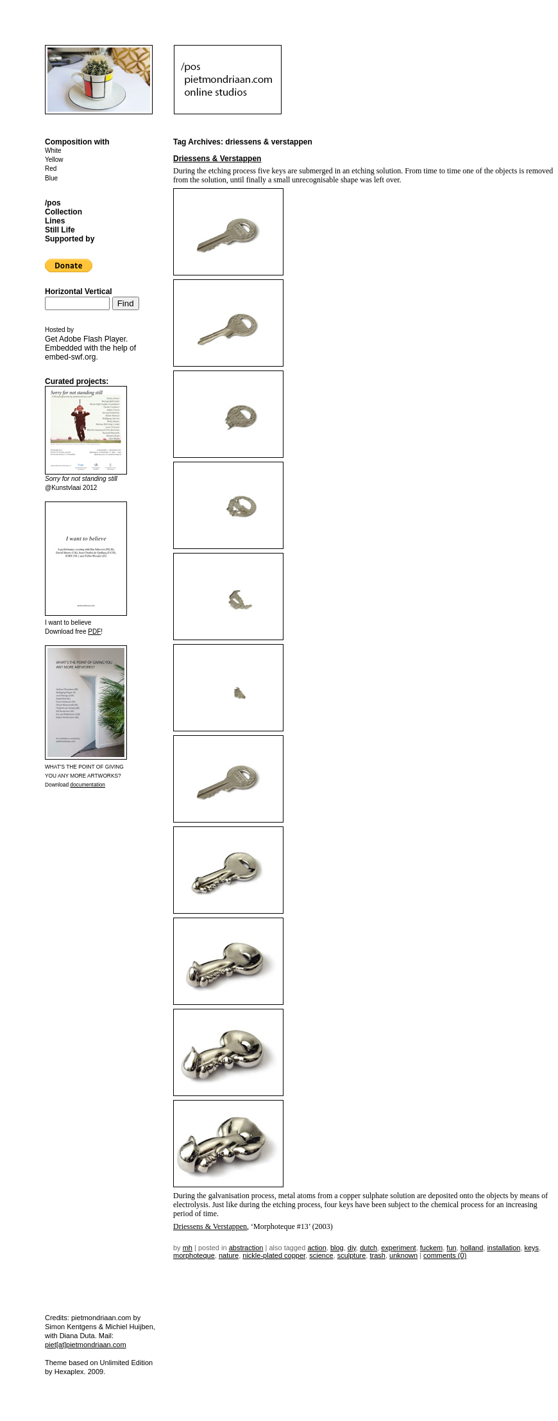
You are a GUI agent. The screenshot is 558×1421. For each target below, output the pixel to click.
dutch (368, 1247)
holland (472, 1247)
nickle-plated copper (273, 1255)
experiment (398, 1247)
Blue (51, 178)
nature (229, 1255)
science (321, 1255)
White (53, 150)
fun (451, 1247)
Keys (532, 1247)
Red (50, 168)
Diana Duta (77, 1335)
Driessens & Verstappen (217, 158)
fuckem (431, 1247)
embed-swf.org (70, 357)
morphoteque (194, 1255)
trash (377, 1255)
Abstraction (246, 1247)
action (316, 1247)
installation (503, 1247)
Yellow (54, 159)
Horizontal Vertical (78, 291)
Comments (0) (444, 1255)
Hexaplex (69, 1371)
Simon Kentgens (71, 1326)
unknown (403, 1255)
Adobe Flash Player (92, 339)
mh (187, 1247)
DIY (352, 1247)
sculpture (351, 1255)
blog (337, 1247)
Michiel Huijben (129, 1326)
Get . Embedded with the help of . (90, 348)
